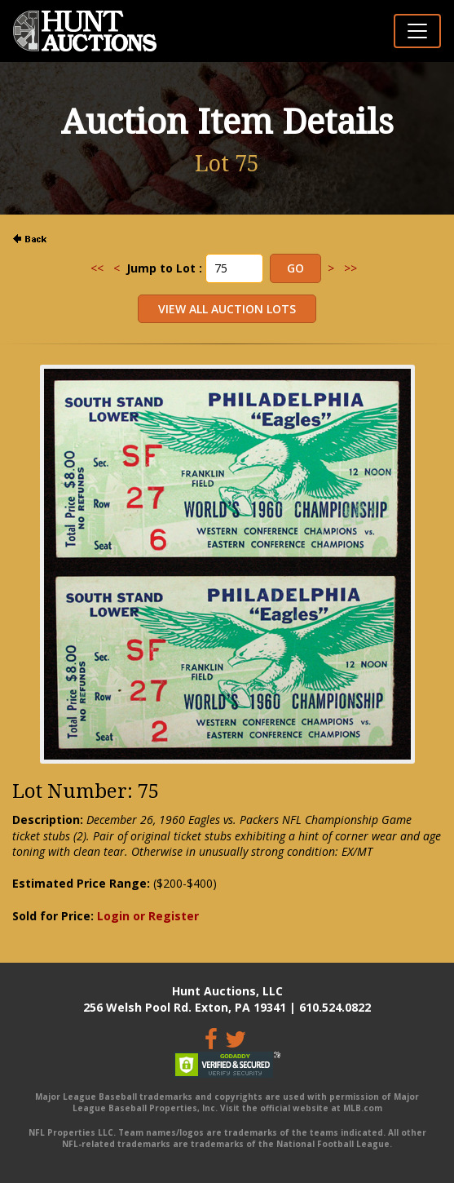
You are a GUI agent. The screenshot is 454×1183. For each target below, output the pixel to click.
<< (97, 268)
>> (350, 268)
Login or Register (148, 916)
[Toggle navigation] (417, 31)
